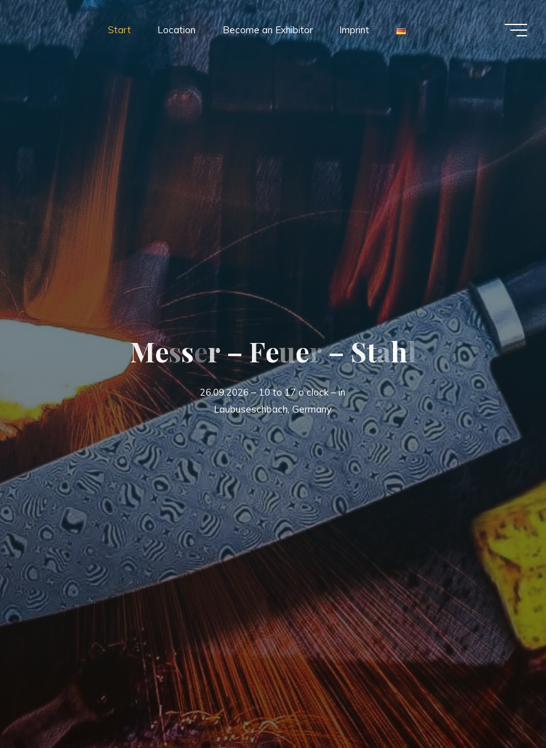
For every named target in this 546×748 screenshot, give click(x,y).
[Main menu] (516, 30)
